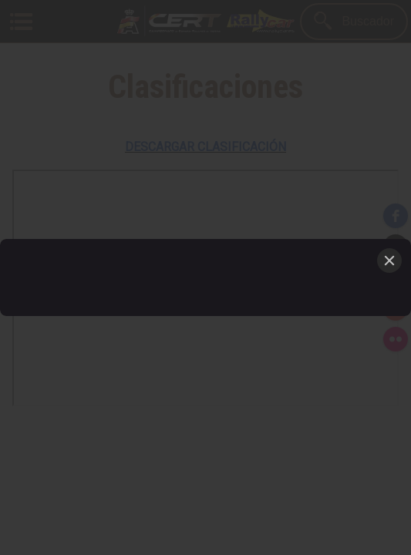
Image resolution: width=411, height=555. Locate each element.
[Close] (389, 260)
